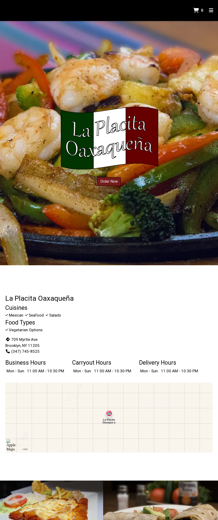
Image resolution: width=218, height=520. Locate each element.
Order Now (109, 181)
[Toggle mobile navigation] (211, 10)
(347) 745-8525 (22, 351)
